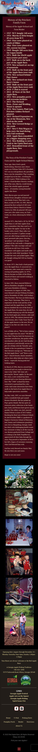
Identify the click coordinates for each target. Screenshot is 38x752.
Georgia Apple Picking (19, 698)
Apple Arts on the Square (19, 696)
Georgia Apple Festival (19, 694)
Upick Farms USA (19, 701)
